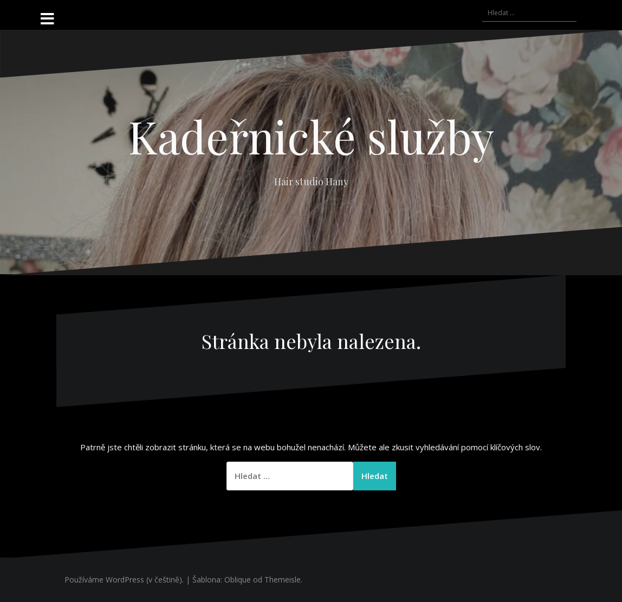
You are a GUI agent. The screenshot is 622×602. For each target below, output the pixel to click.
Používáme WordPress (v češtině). (124, 579)
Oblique (237, 579)
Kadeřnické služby (311, 136)
